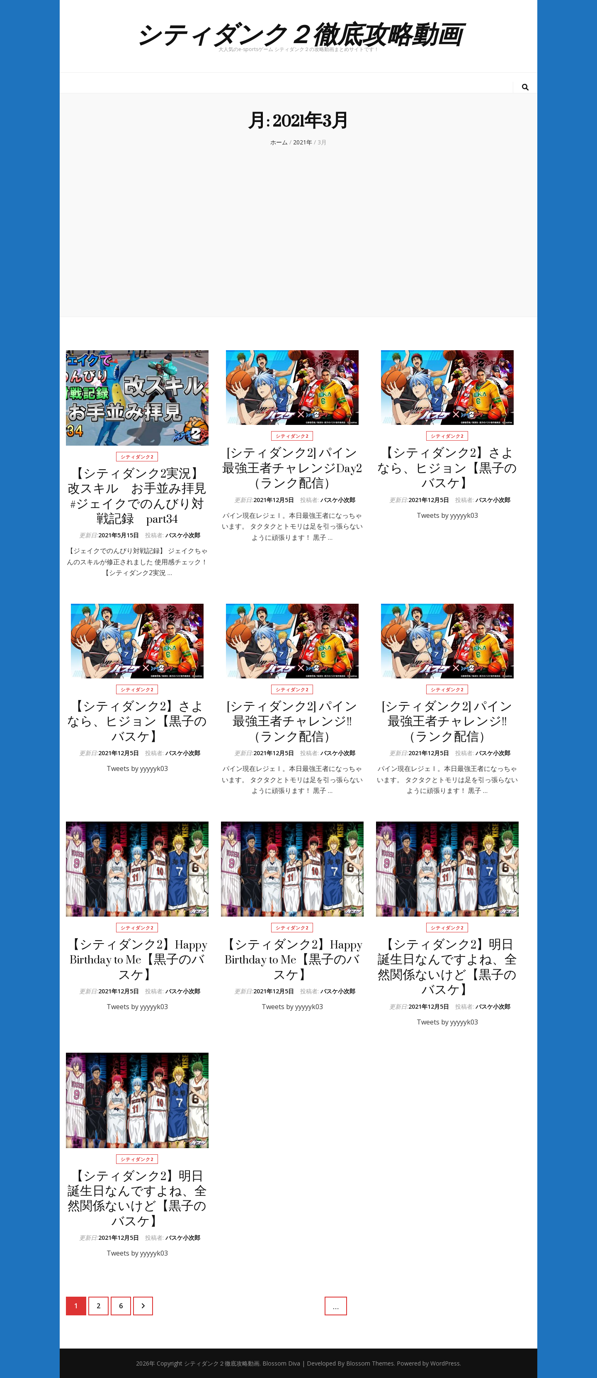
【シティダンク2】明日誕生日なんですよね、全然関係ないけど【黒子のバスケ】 (447, 967)
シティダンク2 (137, 457)
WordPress (445, 1363)
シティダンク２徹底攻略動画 (298, 32)
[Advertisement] (298, 238)
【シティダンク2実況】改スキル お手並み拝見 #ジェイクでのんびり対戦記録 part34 (143, 496)
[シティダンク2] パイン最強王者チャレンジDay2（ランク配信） (292, 468)
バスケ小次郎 (182, 535)
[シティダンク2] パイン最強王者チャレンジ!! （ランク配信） (292, 721)
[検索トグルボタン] (525, 87)
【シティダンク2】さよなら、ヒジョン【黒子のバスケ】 (447, 468)
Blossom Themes (370, 1363)
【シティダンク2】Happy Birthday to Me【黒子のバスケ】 (137, 959)
